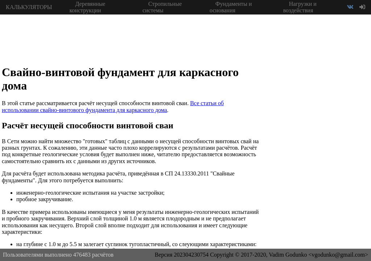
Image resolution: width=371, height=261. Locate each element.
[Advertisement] (316, 123)
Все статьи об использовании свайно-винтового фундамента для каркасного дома (113, 106)
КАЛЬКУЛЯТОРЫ (29, 7)
